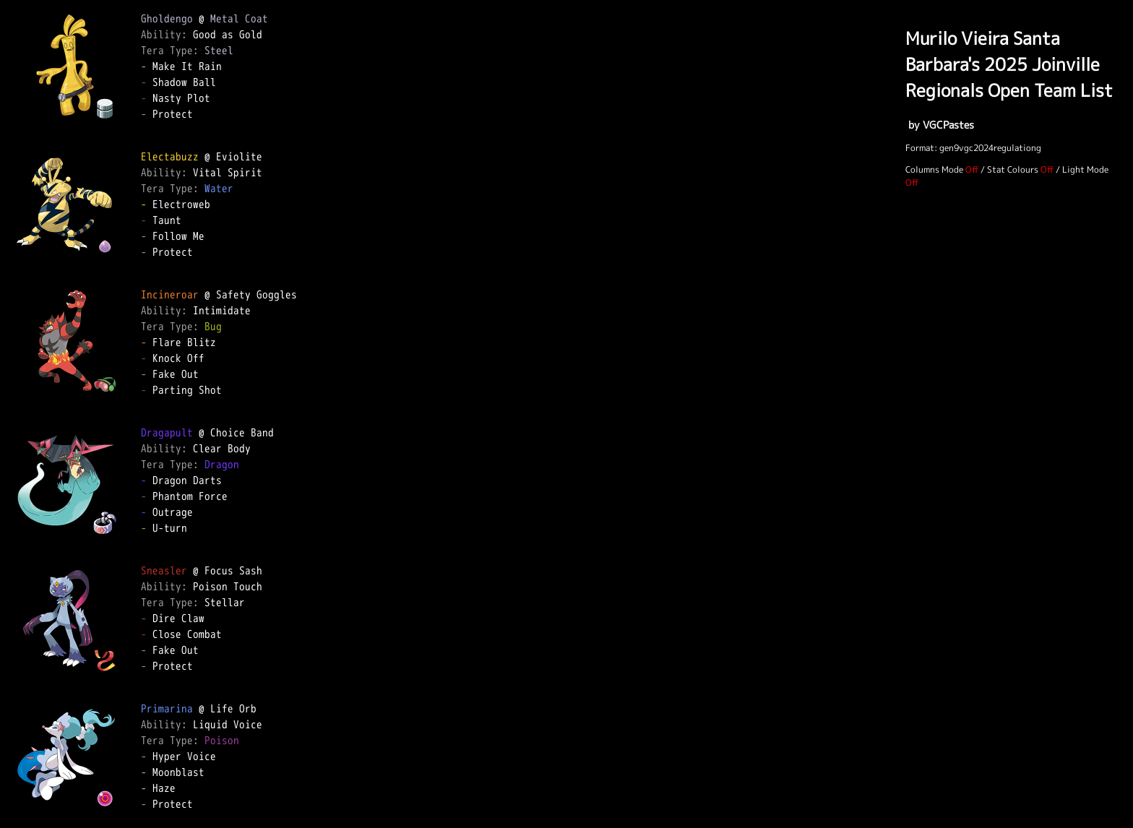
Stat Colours (1012, 169)
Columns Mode (934, 169)
